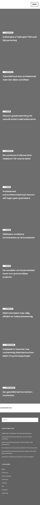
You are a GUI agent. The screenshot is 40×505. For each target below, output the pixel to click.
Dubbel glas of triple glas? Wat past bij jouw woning (16, 433)
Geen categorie (10, 344)
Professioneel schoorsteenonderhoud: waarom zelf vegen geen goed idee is (19, 452)
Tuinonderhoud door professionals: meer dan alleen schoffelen (17, 438)
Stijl (3, 486)
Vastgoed (4, 489)
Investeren (5, 479)
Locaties (4, 483)
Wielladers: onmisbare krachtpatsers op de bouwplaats (18, 456)
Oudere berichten (6, 408)
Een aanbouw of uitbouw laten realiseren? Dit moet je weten (19, 448)
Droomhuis (9, 32)
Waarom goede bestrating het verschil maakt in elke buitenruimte (17, 443)
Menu (34, 4)
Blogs (8, 111)
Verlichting (5, 493)
